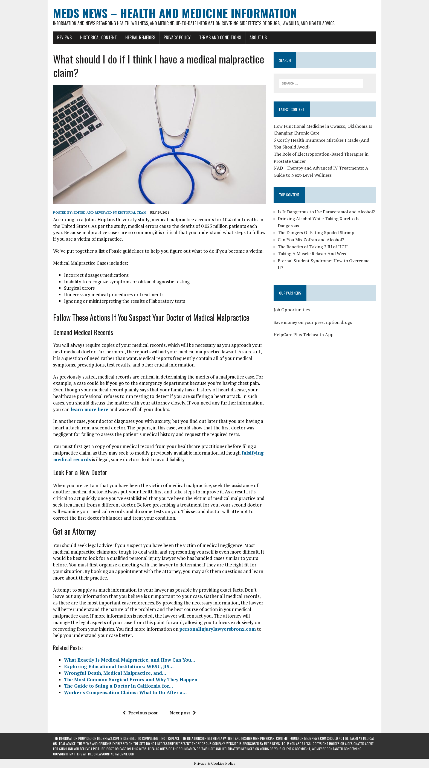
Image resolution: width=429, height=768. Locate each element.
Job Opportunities (292, 310)
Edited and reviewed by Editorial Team (110, 212)
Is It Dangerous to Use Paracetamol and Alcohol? (326, 212)
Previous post (140, 713)
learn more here (89, 409)
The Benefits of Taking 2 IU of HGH (313, 247)
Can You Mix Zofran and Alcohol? (311, 240)
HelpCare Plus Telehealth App (304, 334)
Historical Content (98, 37)
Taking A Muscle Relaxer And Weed (312, 254)
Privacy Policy (177, 37)
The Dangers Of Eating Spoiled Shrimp (316, 232)
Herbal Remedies (140, 37)
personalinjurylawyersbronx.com (217, 629)
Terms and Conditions (220, 37)
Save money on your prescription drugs (313, 322)
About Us (258, 37)
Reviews (64, 37)
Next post (183, 713)
